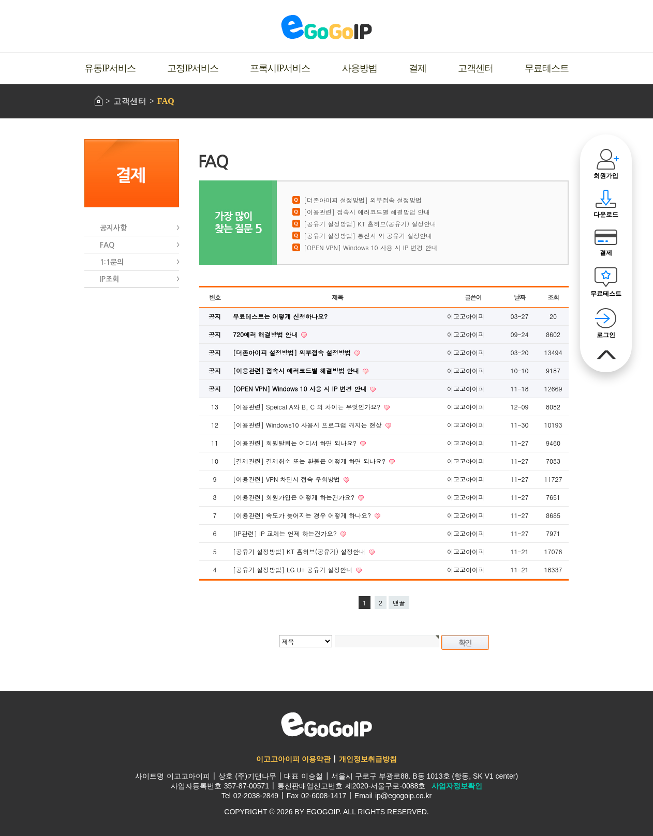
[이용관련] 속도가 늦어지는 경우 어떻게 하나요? (303, 515)
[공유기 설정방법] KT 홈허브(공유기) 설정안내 (370, 223)
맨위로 (606, 354)
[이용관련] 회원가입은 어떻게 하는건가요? (295, 497)
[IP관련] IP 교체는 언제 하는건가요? (286, 533)
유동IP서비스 (110, 68)
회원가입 (605, 175)
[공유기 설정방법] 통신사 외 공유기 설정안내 (368, 235)
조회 (553, 297)
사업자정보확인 (457, 786)
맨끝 (399, 602)
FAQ (165, 101)
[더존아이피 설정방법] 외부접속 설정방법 (363, 199)
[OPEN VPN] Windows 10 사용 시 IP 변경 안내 (370, 247)
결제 (417, 68)
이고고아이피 (326, 724)
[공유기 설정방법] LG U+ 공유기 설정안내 (293, 569)
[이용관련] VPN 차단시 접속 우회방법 (287, 479)
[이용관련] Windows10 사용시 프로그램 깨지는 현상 (308, 424)
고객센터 (475, 68)
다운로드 (605, 214)
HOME (98, 100)
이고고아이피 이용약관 (293, 759)
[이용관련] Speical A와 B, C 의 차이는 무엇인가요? (307, 406)
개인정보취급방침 (368, 759)
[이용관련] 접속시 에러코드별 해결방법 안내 (367, 211)
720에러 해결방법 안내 (266, 334)
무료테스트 (547, 68)
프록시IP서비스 (280, 68)
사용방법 (359, 68)
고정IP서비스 (192, 68)
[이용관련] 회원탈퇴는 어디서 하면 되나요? (296, 442)
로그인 (606, 335)
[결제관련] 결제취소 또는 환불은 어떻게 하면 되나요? (310, 461)
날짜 (519, 297)
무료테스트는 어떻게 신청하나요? (280, 316)
